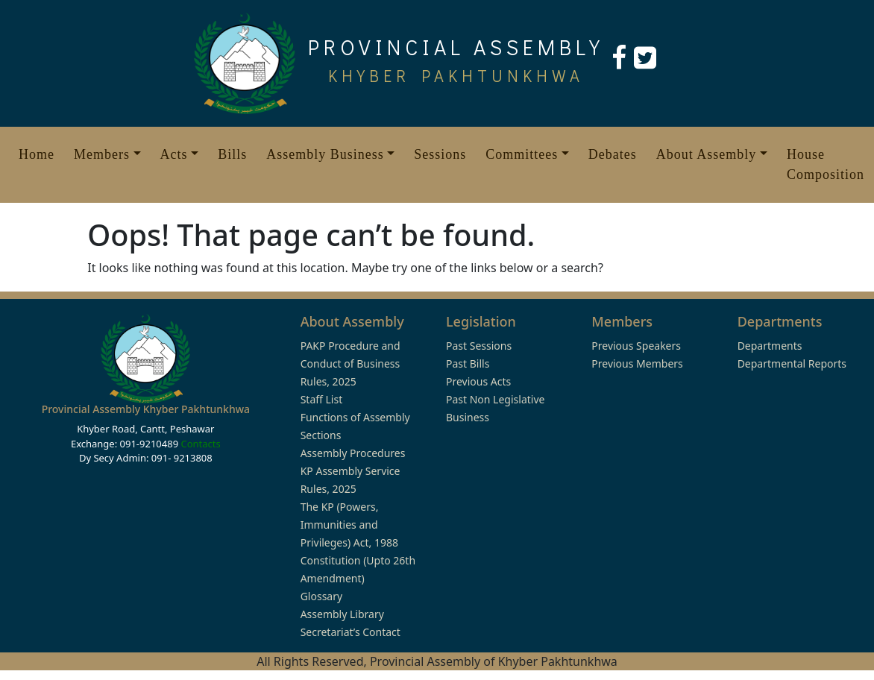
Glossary (321, 596)
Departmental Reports (792, 363)
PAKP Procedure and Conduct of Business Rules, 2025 (350, 363)
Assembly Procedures (353, 453)
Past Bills (467, 363)
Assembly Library (342, 614)
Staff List (322, 399)
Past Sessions (479, 346)
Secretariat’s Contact (350, 632)
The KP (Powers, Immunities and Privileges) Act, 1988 (349, 525)
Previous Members (636, 363)
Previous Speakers (636, 346)
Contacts (200, 443)
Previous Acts (478, 381)
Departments (770, 346)
